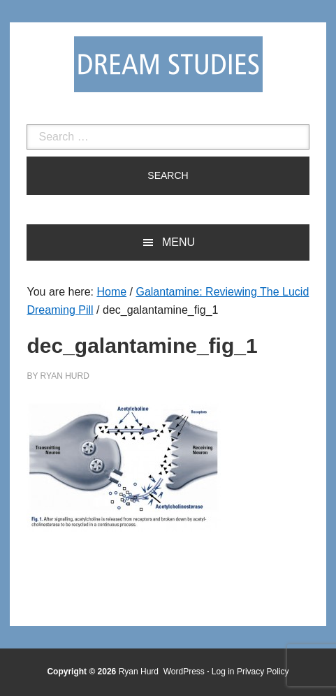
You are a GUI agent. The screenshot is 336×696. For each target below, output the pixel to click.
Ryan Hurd (140, 671)
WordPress (184, 671)
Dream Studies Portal (168, 64)
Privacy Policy (263, 671)
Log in (223, 671)
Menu (178, 242)
